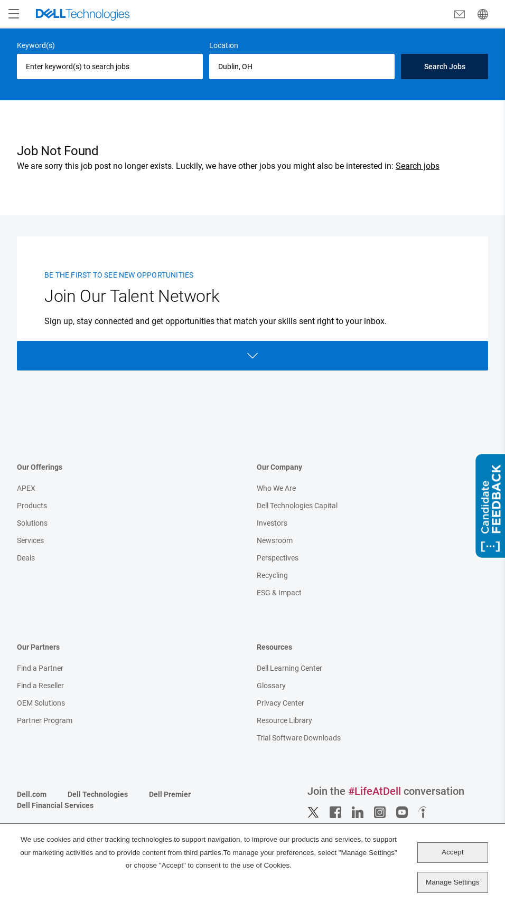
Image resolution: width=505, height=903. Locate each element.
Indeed (424, 812)
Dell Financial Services (55, 805)
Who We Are (276, 488)
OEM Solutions (41, 703)
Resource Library (284, 720)
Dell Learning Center (289, 668)
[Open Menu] (13, 14)
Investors (272, 523)
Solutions (32, 523)
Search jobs (417, 166)
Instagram (380, 812)
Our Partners (38, 647)
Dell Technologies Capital (297, 505)
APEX (26, 488)
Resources (274, 647)
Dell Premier (170, 794)
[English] (482, 14)
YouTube (402, 812)
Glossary (271, 685)
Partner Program (44, 720)
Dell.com (31, 794)
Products (32, 505)
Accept (452, 852)
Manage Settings (452, 882)
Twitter (313, 812)
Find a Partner (40, 668)
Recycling (272, 575)
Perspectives (277, 558)
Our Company (279, 467)
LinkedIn (357, 812)
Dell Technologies (98, 794)
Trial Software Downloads (299, 738)
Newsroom (275, 540)
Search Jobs (444, 66)
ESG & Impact (279, 592)
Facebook (335, 812)
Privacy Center (280, 703)
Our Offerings (39, 467)
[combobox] (302, 66)
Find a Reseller (40, 685)
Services (30, 540)
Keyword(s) (36, 45)
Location (223, 45)
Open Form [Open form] (252, 355)
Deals (26, 558)
